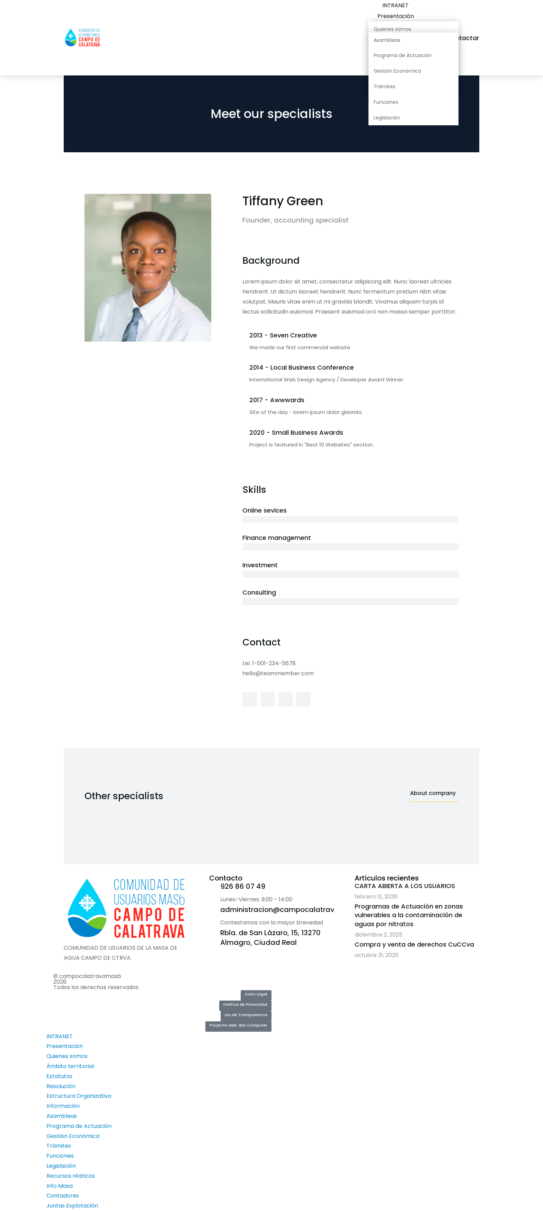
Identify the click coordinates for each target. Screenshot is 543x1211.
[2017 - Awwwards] (245, 401)
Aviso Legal (256, 994)
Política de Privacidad (245, 1004)
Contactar (469, 38)
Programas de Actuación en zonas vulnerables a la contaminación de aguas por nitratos (409, 915)
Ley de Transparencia (246, 1015)
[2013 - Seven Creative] (245, 336)
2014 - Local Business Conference (301, 367)
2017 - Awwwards (276, 400)
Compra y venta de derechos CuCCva (414, 944)
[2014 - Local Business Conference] (245, 368)
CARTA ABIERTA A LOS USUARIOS (405, 886)
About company (433, 793)
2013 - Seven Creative (283, 335)
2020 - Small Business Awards (296, 432)
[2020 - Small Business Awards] (245, 433)
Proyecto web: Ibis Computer (238, 1025)
